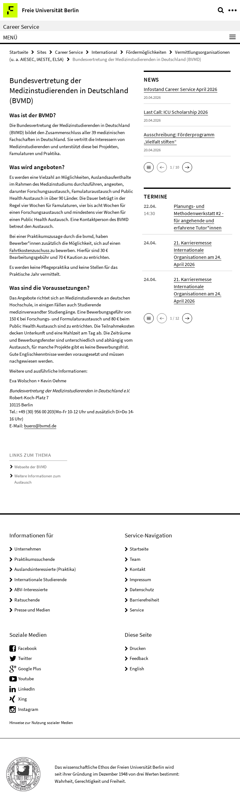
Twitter (25, 658)
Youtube (26, 679)
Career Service (21, 26)
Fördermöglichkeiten (146, 52)
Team (135, 559)
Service (137, 610)
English (137, 669)
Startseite (18, 52)
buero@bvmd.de (40, 426)
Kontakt (137, 569)
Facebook (27, 648)
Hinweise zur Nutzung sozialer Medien (41, 722)
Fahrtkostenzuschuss (29, 250)
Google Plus (29, 669)
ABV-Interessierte (31, 589)
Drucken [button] (138, 648)
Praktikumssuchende (34, 559)
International (104, 52)
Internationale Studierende (40, 579)
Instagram (28, 709)
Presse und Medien (32, 610)
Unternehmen (27, 549)
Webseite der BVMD (30, 467)
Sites (41, 52)
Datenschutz (142, 589)
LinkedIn (26, 689)
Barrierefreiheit (144, 600)
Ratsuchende (27, 600)
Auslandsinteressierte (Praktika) (45, 569)
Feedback (139, 658)
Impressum (140, 579)
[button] (149, 167)
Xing (22, 699)
